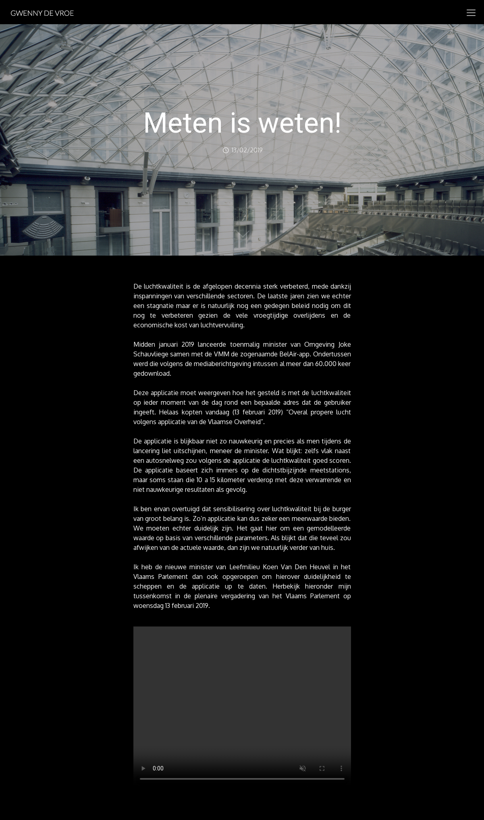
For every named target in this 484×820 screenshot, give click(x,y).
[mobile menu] (471, 12)
